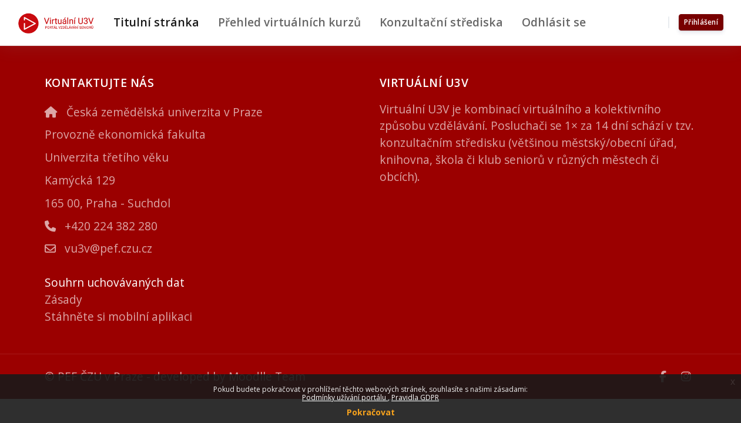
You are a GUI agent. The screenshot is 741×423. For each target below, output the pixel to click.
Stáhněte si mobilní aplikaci (118, 316)
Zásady (63, 299)
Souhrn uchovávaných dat (115, 282)
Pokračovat (371, 412)
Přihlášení (701, 22)
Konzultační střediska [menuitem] (441, 22)
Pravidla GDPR (415, 397)
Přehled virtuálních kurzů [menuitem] (289, 22)
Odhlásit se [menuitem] (554, 22)
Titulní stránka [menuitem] (156, 22)
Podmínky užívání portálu (345, 397)
